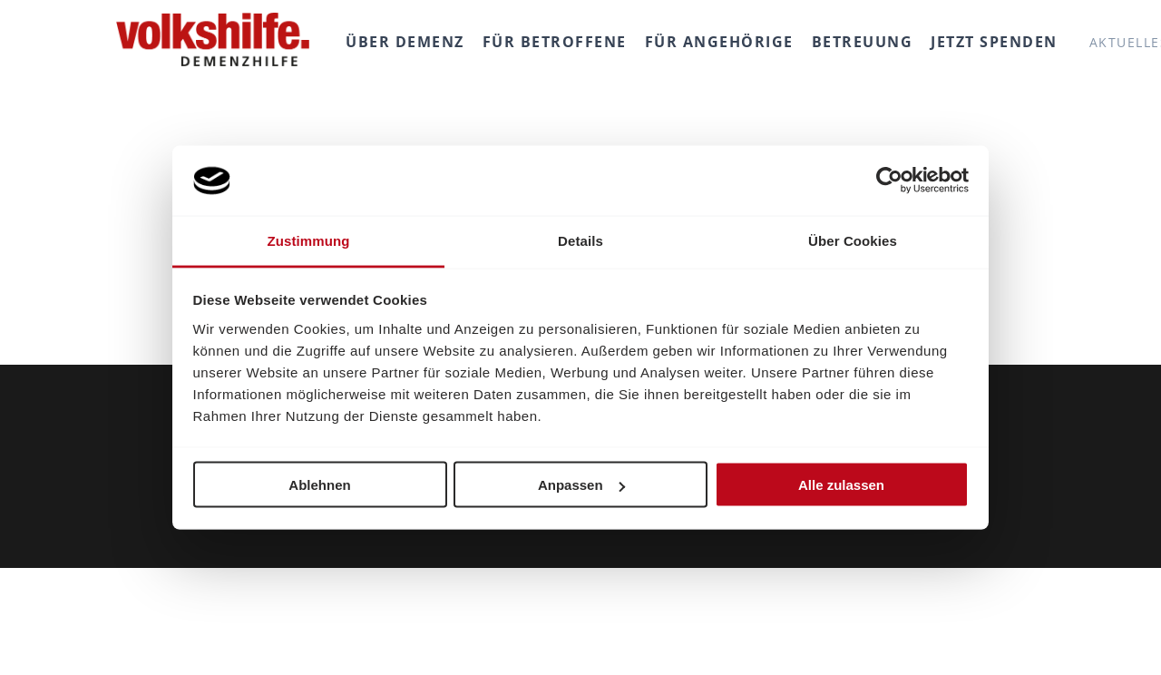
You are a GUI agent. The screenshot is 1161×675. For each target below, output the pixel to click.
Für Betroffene (555, 42)
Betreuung (862, 42)
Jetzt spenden (994, 42)
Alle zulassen (841, 485)
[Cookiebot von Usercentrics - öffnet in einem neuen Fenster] (889, 180)
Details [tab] (580, 240)
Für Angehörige (719, 42)
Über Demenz (405, 42)
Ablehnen (319, 485)
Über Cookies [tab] (852, 240)
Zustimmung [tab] (309, 240)
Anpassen (581, 485)
